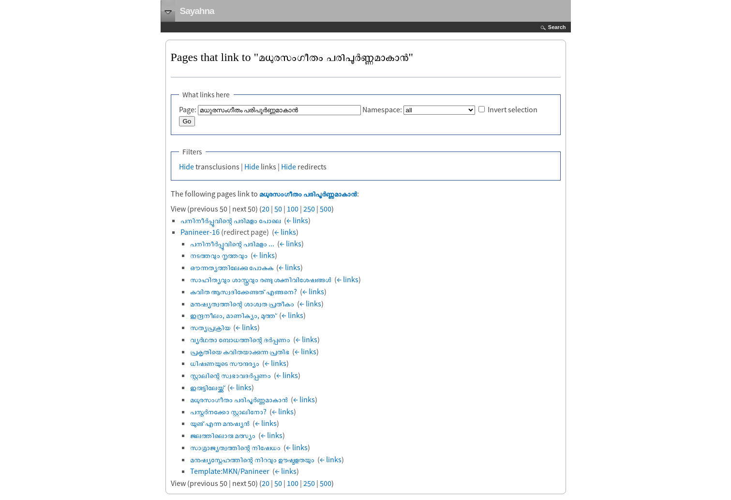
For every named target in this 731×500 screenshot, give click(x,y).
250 (309, 208)
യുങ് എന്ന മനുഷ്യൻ (220, 423)
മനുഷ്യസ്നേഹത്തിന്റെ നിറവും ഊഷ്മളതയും (252, 459)
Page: (187, 109)
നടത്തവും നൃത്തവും (219, 255)
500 (325, 208)
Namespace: (382, 109)
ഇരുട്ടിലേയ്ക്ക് (207, 387)
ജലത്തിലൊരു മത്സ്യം (222, 435)
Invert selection (512, 109)
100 (292, 208)
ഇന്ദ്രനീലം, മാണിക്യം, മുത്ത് (233, 315)
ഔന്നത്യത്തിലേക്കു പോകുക (231, 267)
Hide (186, 166)
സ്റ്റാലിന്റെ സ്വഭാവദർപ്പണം (230, 375)
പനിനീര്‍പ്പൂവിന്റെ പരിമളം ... (232, 243)
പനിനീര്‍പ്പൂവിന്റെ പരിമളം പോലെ (230, 220)
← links (297, 220)
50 (278, 208)
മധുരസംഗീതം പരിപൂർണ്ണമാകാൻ (308, 193)
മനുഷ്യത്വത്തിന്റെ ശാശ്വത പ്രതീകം (242, 303)
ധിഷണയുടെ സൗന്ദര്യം (224, 363)
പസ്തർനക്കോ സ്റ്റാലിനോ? (228, 411)
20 (265, 208)
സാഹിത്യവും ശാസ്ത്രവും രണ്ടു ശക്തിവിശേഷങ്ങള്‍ (260, 279)
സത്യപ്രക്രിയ (210, 327)
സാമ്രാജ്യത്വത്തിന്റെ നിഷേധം (235, 447)
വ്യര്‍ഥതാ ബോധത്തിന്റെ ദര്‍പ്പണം (240, 339)
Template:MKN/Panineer (229, 471)
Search (557, 27)
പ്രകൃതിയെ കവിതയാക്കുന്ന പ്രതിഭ (239, 351)
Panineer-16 (200, 232)
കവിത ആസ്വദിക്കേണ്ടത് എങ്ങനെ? (243, 291)
